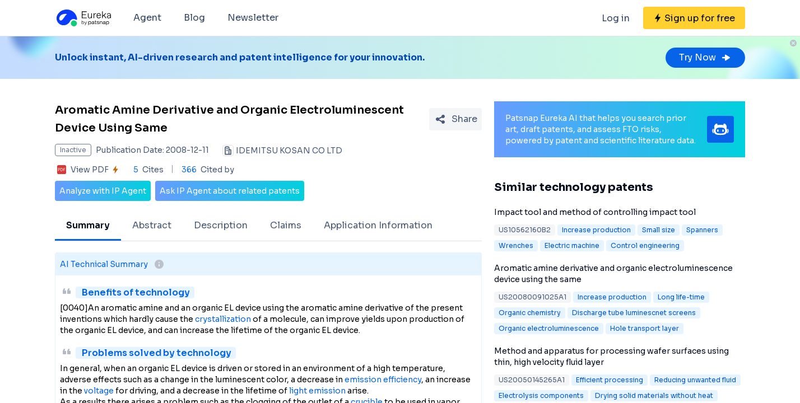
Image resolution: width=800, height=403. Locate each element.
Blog (194, 18)
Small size (658, 230)
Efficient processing (609, 380)
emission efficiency (383, 379)
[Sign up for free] (694, 18)
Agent (147, 18)
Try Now (705, 57)
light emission (317, 391)
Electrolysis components (541, 395)
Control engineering (645, 245)
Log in (616, 18)
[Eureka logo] (83, 18)
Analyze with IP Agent (102, 191)
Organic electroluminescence (549, 328)
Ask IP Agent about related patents (230, 191)
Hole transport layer (644, 328)
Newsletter (252, 18)
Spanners (702, 230)
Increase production (596, 230)
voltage (99, 391)
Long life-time (681, 297)
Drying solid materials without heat (654, 395)
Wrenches (516, 245)
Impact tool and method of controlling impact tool (595, 212)
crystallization (223, 319)
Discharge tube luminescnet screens (634, 312)
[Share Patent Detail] (455, 119)
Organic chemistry (530, 312)
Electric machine (572, 245)
